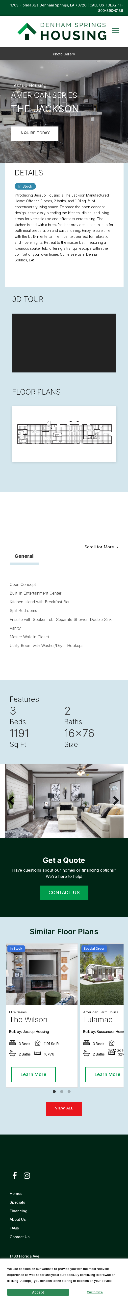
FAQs (14, 1228)
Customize (95, 1292)
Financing (18, 1211)
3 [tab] (70, 1093)
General (24, 556)
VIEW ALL (64, 1108)
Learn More (33, 1074)
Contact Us (19, 1236)
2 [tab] (63, 1093)
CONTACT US (64, 892)
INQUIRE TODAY (35, 132)
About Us (18, 1219)
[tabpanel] (42, 1015)
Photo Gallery (64, 54)
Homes (16, 1193)
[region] (64, 1279)
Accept (38, 1292)
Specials (17, 1202)
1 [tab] (55, 1093)
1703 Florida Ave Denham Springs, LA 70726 (48, 5)
